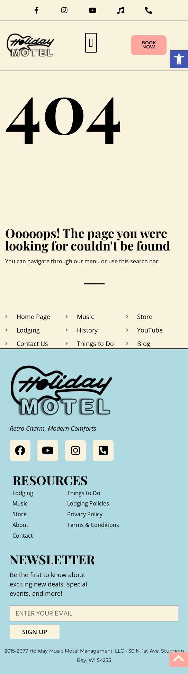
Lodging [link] (22, 493)
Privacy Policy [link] (84, 514)
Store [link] (19, 514)
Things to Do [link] (83, 493)
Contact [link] (22, 535)
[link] (179, 59)
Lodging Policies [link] (88, 503)
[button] (91, 43)
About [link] (20, 525)
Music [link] (20, 503)
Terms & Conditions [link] (93, 525)
